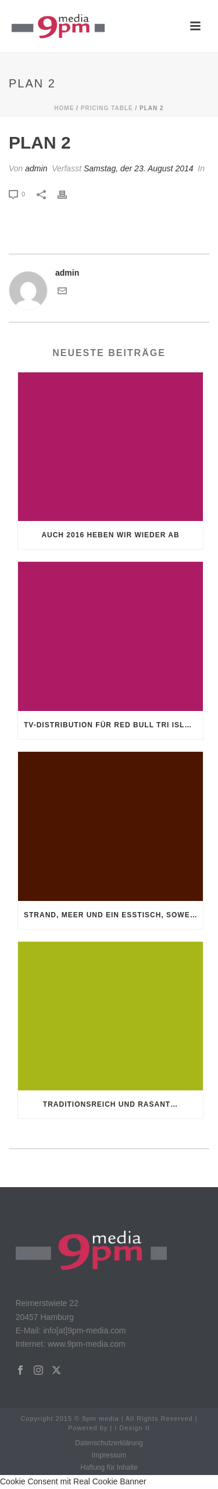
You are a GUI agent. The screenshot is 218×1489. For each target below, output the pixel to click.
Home (64, 108)
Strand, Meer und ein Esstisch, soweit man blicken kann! (113, 915)
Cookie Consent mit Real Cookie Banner (73, 1481)
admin (36, 168)
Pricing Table (107, 108)
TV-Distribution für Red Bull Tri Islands (113, 725)
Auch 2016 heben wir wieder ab (110, 535)
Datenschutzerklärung (109, 1443)
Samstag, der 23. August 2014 (139, 168)
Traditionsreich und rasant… (110, 1104)
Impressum (109, 1455)
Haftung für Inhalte (109, 1467)
